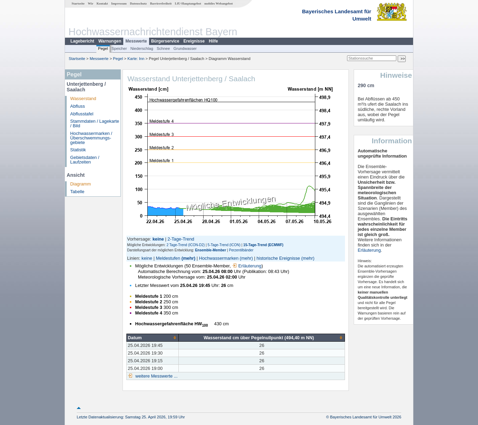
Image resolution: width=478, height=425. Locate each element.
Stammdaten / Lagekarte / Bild (94, 123)
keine (146, 258)
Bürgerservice (165, 41)
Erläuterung (247, 265)
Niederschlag (141, 48)
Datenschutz (138, 3)
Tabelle (77, 191)
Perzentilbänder (241, 250)
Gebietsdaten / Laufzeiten (84, 160)
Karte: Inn (136, 58)
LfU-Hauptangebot (188, 3)
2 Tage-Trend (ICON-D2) (186, 245)
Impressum (118, 3)
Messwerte (136, 41)
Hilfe (213, 41)
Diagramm (80, 184)
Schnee (163, 48)
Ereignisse (194, 41)
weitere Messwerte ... (155, 376)
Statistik (78, 149)
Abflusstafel (81, 113)
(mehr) (189, 258)
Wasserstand (83, 98)
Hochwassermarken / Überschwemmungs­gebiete (91, 138)
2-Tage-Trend (181, 239)
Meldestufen (168, 258)
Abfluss (77, 106)
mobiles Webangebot (218, 3)
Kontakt (102, 3)
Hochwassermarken (218, 258)
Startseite (78, 3)
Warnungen (110, 41)
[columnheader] (153, 337)
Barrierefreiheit (161, 3)
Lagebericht (82, 41)
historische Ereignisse (278, 258)
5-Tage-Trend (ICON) (224, 245)
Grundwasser (185, 48)
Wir (91, 3)
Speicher (119, 48)
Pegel (103, 48)
